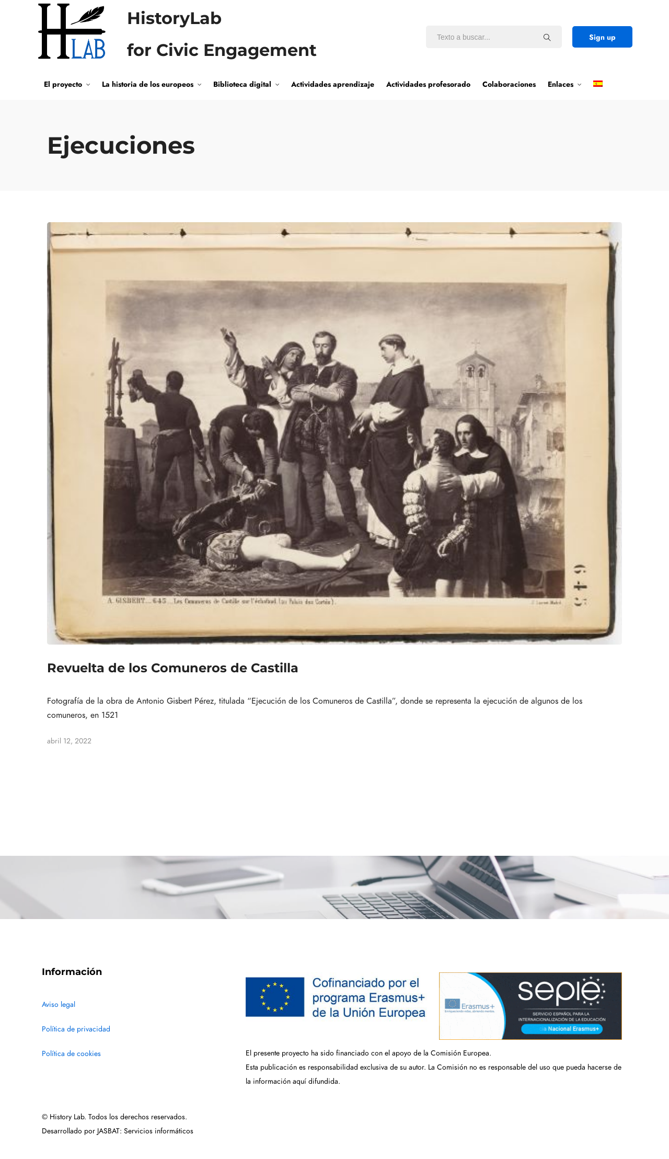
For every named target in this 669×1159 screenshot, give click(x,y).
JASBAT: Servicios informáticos (145, 1131)
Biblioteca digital (242, 84)
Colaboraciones (509, 84)
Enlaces (560, 84)
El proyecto (63, 84)
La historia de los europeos (147, 84)
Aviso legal (58, 1004)
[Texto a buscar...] (547, 37)
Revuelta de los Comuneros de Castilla (172, 667)
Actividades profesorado (428, 84)
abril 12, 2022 (69, 741)
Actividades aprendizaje (332, 84)
